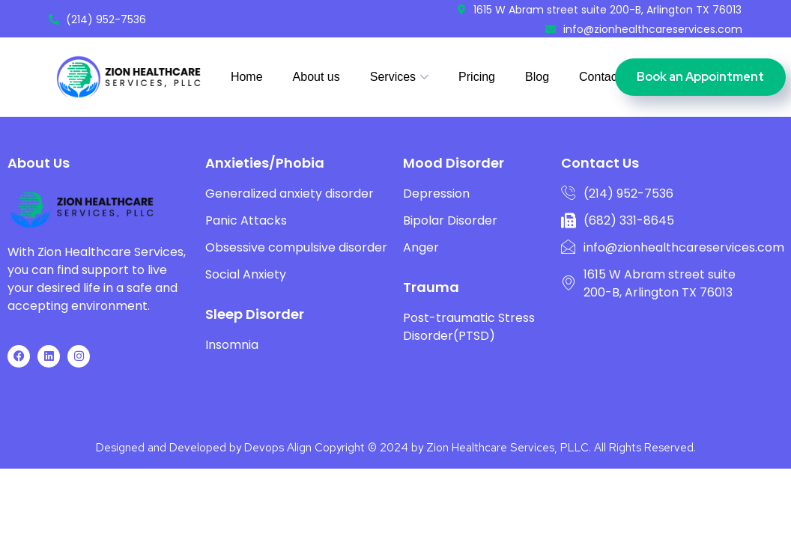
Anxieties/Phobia (264, 183)
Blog (537, 76)
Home (247, 76)
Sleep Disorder (254, 334)
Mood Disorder (453, 183)
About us (316, 76)
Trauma (431, 307)
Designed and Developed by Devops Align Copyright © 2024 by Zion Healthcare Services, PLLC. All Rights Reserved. (396, 467)
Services (393, 76)
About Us (38, 183)
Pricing (476, 76)
